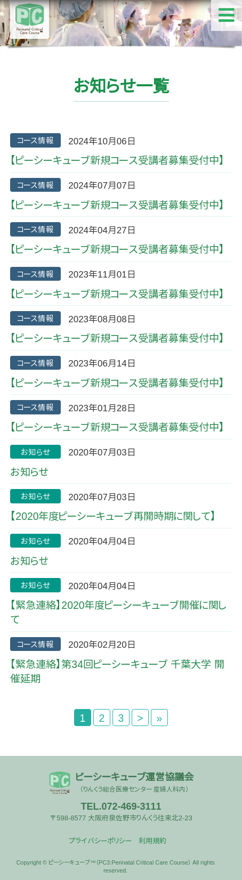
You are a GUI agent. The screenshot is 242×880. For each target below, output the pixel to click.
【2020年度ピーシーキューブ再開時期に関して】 (113, 516)
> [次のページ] (140, 718)
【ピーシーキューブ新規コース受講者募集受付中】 (117, 160)
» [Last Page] (160, 718)
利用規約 (152, 841)
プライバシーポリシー (100, 841)
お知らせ (29, 472)
